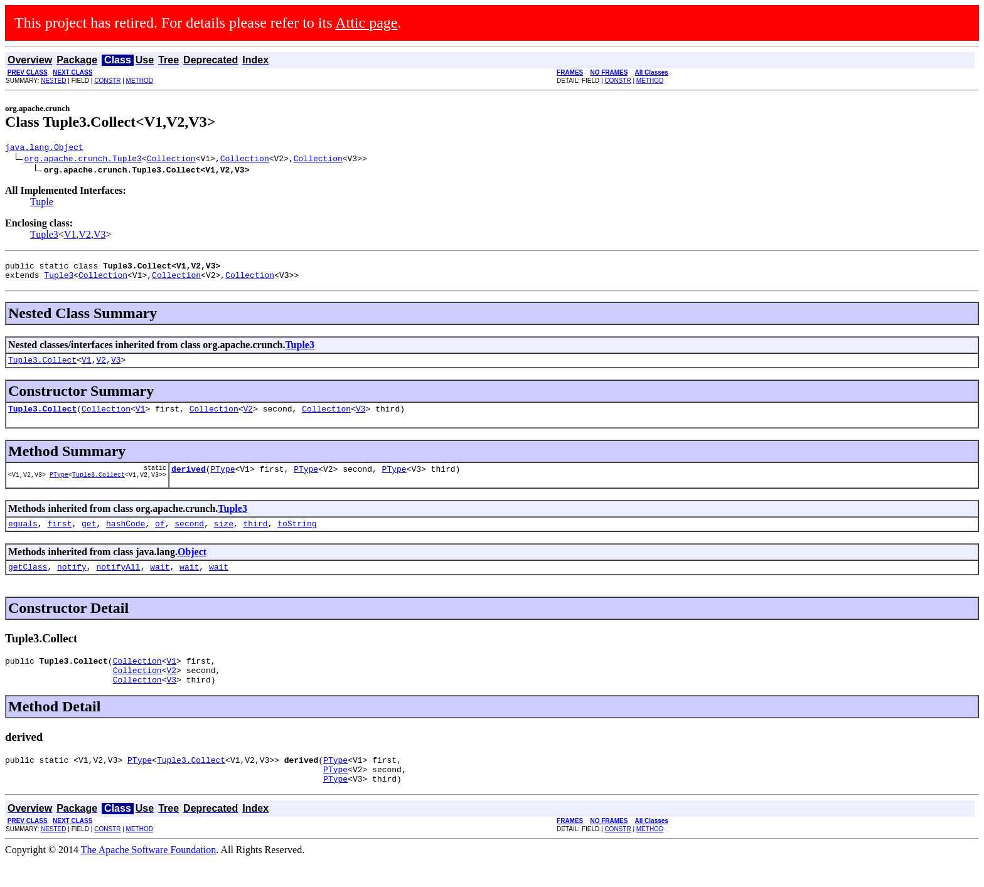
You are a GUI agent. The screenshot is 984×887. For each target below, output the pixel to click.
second (189, 536)
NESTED (54, 80)
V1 (70, 236)
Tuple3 (44, 236)
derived (188, 480)
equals (23, 536)
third (255, 536)
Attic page (366, 22)
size (223, 536)
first (59, 536)
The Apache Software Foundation (149, 876)
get (89, 536)
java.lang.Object (44, 148)
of (160, 536)
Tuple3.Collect (42, 367)
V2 (84, 236)
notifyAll (118, 581)
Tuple (41, 203)
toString (296, 536)
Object (192, 565)
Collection (171, 160)
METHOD (139, 80)
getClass (27, 581)
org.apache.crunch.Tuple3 (83, 160)
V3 (100, 236)
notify (72, 581)
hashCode (125, 536)
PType (59, 487)
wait (159, 581)
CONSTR (107, 80)
